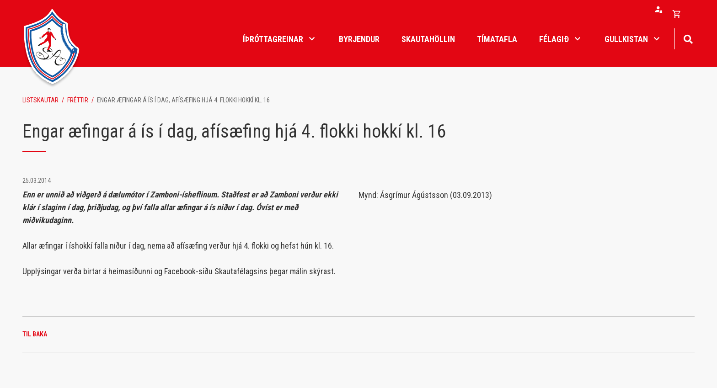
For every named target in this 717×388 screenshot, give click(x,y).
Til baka (34, 334)
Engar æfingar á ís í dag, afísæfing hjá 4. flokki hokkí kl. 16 (183, 100)
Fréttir (77, 100)
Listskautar (40, 100)
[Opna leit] (687, 38)
